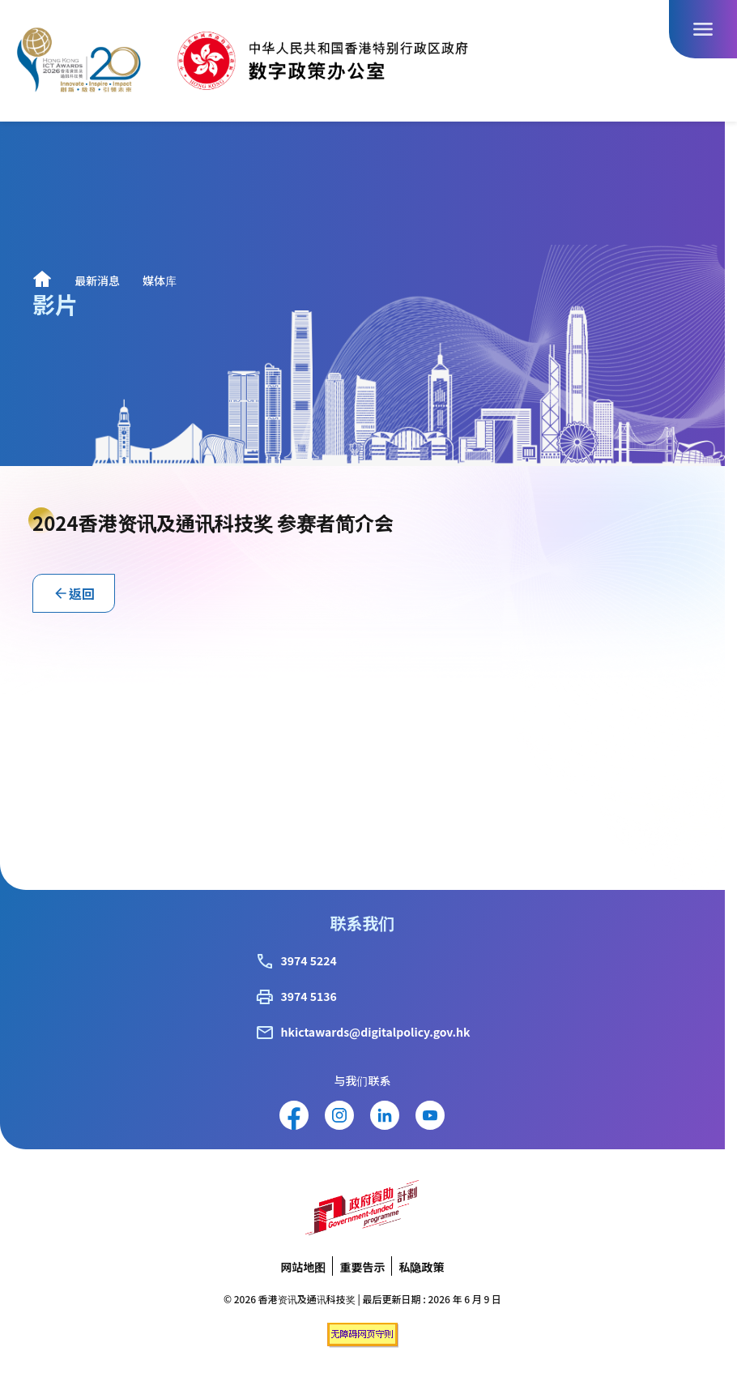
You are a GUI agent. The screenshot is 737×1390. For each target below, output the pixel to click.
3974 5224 (309, 960)
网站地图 (303, 1267)
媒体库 (160, 280)
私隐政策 (421, 1267)
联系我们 (362, 923)
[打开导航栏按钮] (703, 29)
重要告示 (362, 1267)
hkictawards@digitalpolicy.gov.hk (376, 1031)
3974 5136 (309, 996)
